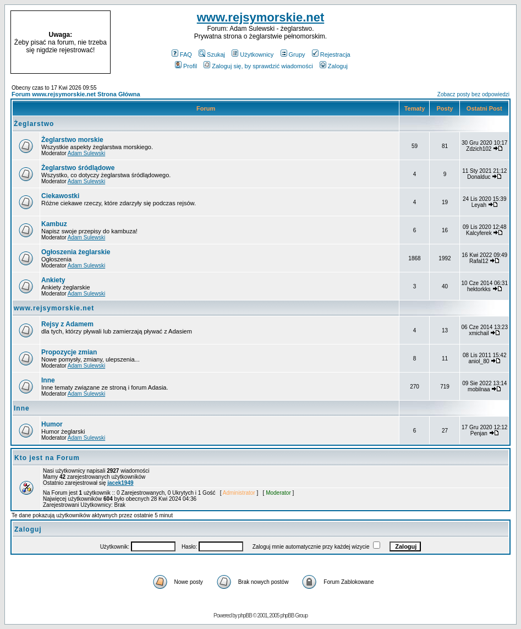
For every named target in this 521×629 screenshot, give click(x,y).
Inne (48, 380)
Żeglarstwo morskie (72, 140)
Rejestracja (331, 54)
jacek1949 (120, 483)
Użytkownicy (252, 54)
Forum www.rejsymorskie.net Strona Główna (76, 94)
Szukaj (212, 54)
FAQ (182, 54)
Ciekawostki (60, 196)
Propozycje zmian (69, 352)
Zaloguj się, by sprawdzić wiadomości (258, 66)
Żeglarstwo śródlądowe (77, 168)
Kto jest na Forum (47, 458)
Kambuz (54, 224)
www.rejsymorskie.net (261, 17)
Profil (186, 66)
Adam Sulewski (86, 153)
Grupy (293, 54)
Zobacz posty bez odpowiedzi (473, 94)
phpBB (245, 615)
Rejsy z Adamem (67, 324)
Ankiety (53, 280)
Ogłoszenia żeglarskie (75, 252)
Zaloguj (334, 66)
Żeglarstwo (34, 124)
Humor (52, 424)
